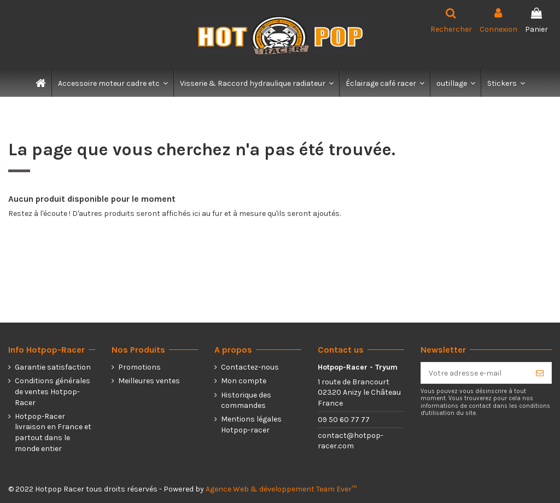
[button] (112, 83)
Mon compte (243, 380)
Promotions (139, 367)
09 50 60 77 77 (344, 419)
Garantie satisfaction (53, 367)
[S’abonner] (539, 372)
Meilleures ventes (149, 380)
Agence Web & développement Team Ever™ (281, 489)
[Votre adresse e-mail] (474, 372)
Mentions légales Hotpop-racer (251, 424)
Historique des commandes (246, 400)
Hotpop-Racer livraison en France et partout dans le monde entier (53, 432)
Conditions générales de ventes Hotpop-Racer (52, 391)
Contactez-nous (250, 367)
